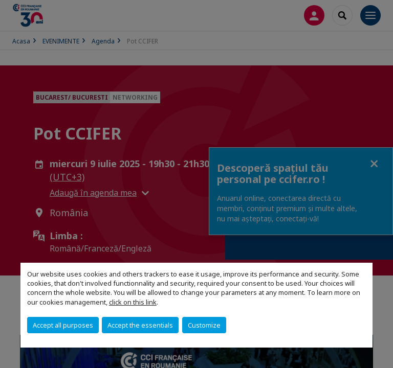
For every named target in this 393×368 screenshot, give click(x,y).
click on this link (133, 302)
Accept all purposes (63, 325)
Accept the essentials (140, 325)
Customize (204, 325)
